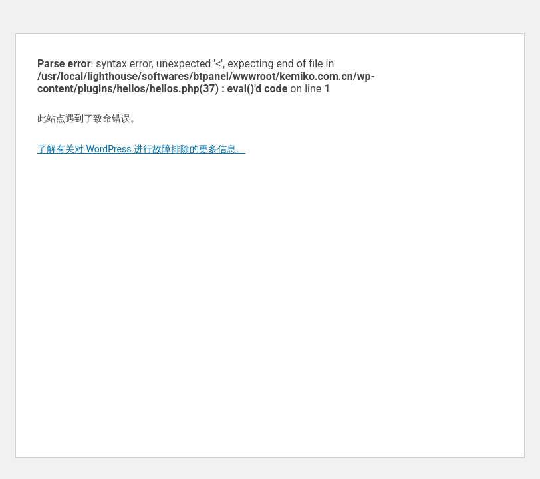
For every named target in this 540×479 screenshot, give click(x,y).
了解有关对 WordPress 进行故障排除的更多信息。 (141, 149)
